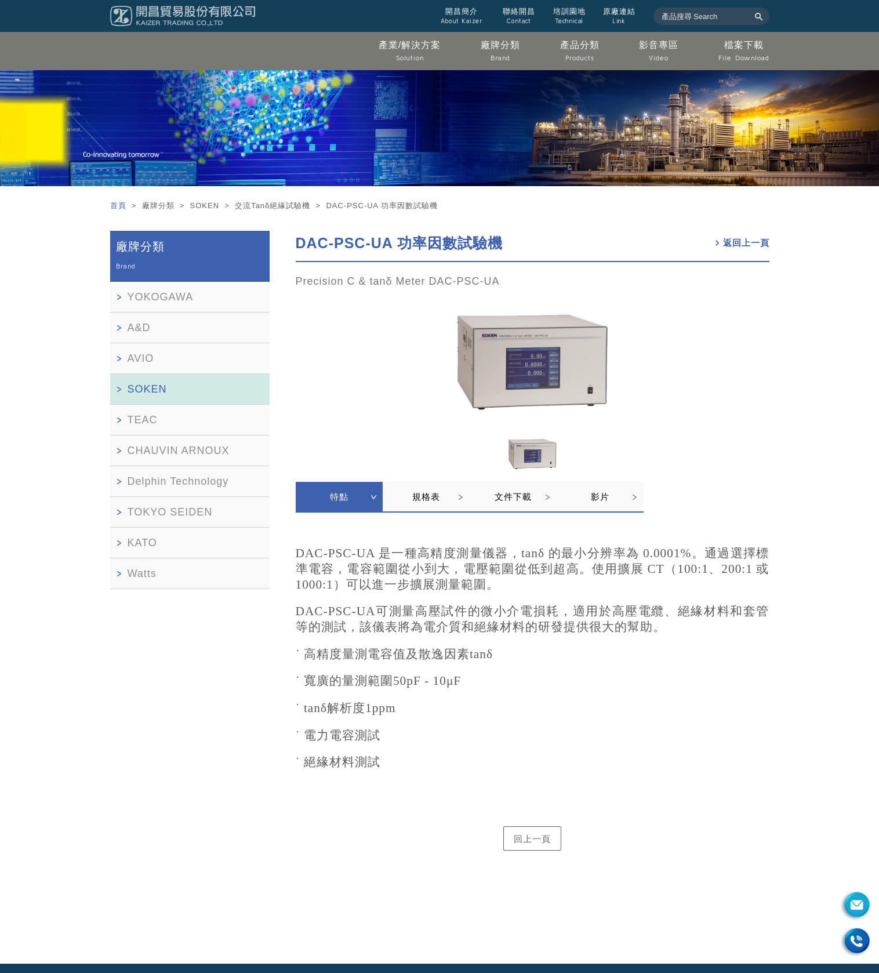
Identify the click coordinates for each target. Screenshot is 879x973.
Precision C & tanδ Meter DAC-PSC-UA (398, 281)
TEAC (143, 420)
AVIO (141, 358)
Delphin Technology (178, 481)
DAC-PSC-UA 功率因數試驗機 (399, 243)
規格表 (426, 497)
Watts (142, 573)
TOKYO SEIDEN (170, 512)
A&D (139, 327)
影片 (600, 497)
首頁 (119, 205)
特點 (339, 497)
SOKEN (147, 389)
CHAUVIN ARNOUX (179, 450)
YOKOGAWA (161, 297)
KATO (142, 543)
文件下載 (513, 497)
